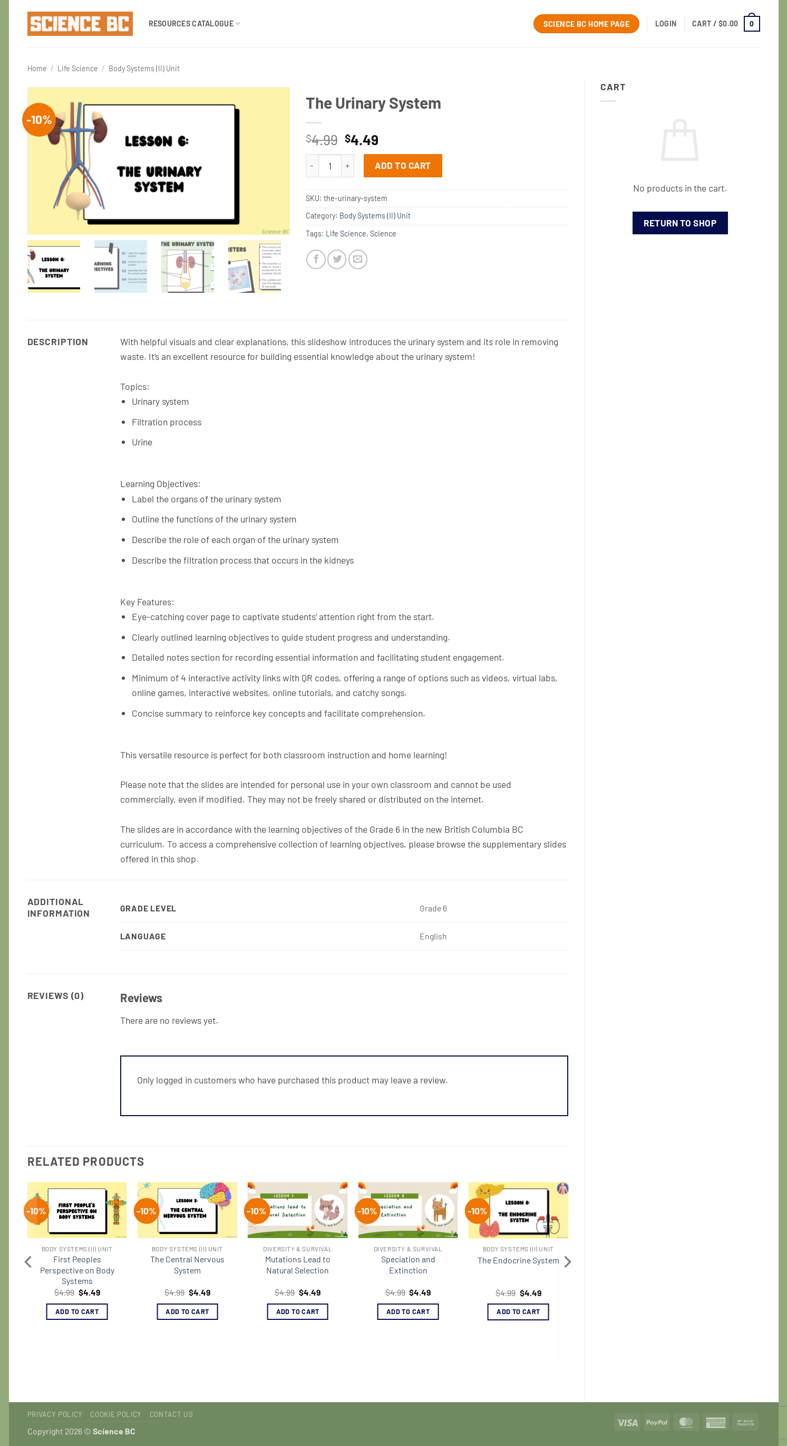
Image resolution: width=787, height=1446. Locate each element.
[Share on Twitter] (336, 259)
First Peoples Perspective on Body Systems (77, 1270)
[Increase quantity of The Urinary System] (348, 165)
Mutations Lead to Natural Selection (298, 1264)
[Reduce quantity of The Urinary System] (312, 165)
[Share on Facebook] (315, 259)
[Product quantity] (330, 165)
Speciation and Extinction (408, 1264)
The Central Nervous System (187, 1264)
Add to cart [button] (77, 1311)
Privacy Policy (55, 1414)
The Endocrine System (518, 1260)
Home (37, 68)
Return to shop (680, 222)
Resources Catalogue (195, 23)
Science (383, 233)
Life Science (77, 68)
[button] (665, 24)
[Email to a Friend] (357, 259)
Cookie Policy (116, 1414)
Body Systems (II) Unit (144, 68)
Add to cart (403, 165)
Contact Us (171, 1414)
